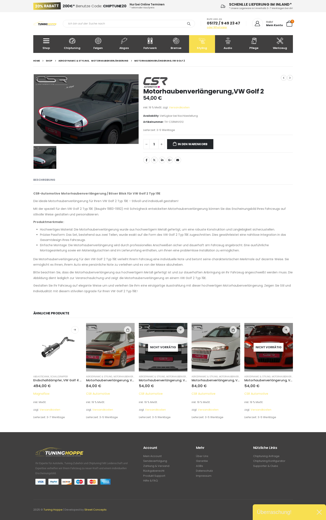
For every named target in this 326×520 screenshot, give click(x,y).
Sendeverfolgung (155, 462)
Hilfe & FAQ (150, 482)
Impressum (203, 477)
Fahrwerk (150, 44)
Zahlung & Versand (156, 467)
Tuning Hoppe (53, 510)
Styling (202, 44)
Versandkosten (179, 107)
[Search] (189, 23)
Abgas (124, 44)
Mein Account (152, 456)
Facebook (146, 160)
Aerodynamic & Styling (99, 376)
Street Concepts (95, 510)
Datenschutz (204, 472)
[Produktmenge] (154, 144)
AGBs (199, 467)
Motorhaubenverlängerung (129, 376)
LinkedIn (162, 160)
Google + (169, 160)
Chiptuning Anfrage (266, 456)
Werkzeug (280, 44)
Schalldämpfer (59, 376)
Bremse (176, 44)
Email (177, 160)
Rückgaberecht (153, 472)
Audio (228, 44)
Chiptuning (72, 44)
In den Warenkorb (192, 144)
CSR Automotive (98, 394)
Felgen (98, 44)
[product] (57, 347)
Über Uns (202, 456)
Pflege (254, 44)
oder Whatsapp (217, 27)
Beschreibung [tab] (44, 180)
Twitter (154, 160)
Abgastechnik (41, 376)
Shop (46, 44)
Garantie (202, 462)
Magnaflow (41, 394)
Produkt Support (154, 477)
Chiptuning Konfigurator (269, 462)
